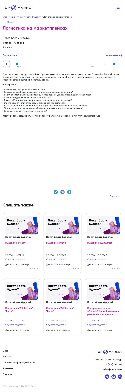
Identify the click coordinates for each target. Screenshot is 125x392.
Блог (5, 17)
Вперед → (115, 196)
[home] (19, 8)
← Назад (9, 22)
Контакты (7, 356)
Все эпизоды (10, 55)
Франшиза (8, 368)
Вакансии (7, 374)
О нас (5, 351)
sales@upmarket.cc (112, 369)
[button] (118, 7)
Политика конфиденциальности (19, 362)
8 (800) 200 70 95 (114, 364)
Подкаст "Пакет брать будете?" (25, 17)
